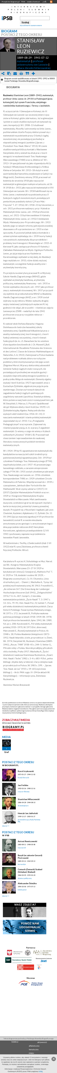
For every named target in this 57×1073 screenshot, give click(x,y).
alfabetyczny (34, 1046)
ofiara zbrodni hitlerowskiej (33, 68)
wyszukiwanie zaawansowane (31, 25)
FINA (23, 2)
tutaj (41, 1071)
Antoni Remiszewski (27, 841)
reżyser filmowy (24, 792)
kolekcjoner (22, 890)
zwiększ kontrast (33, 2)
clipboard (9, 73)
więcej (4, 826)
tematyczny (34, 1049)
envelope (15, 73)
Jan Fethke (23, 785)
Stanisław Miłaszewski (29, 799)
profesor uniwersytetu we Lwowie (32, 62)
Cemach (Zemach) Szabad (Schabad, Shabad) (30, 870)
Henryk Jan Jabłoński (28, 813)
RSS (51, 2)
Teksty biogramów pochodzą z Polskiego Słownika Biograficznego (28, 1038)
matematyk (24, 61)
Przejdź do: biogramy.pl (11, 2)
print (21, 73)
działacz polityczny (25, 878)
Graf (6, 752)
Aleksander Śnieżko (27, 883)
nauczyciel (22, 848)
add (33, 73)
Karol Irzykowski (26, 771)
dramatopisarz (23, 806)
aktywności (42, 1042)
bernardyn (22, 864)
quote (27, 73)
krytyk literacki (23, 777)
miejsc (31, 1053)
